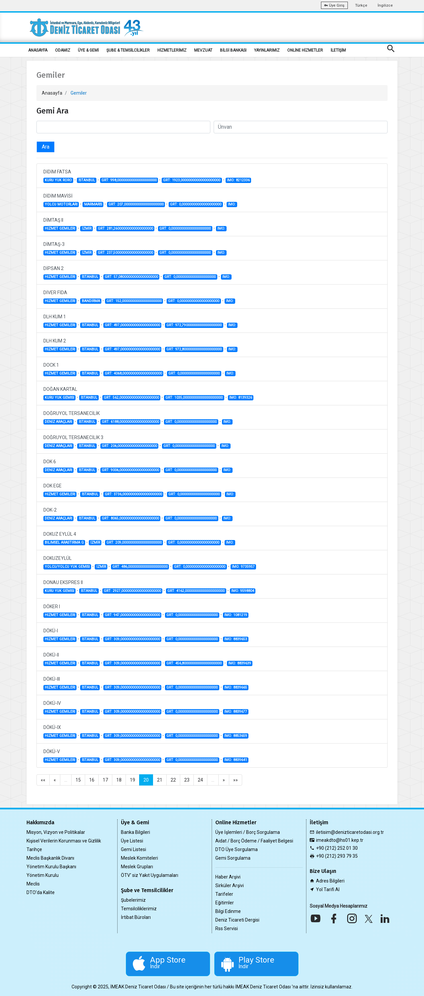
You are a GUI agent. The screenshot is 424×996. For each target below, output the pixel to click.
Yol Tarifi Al (328, 889)
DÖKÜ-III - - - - (145, 683)
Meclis (33, 883)
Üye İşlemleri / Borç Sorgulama (247, 832)
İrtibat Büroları (136, 917)
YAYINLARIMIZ (267, 50)
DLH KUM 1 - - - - (140, 321)
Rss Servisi (226, 928)
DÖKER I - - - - (145, 611)
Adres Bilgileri (330, 880)
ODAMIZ (62, 50)
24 (200, 780)
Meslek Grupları (137, 866)
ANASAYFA (37, 50)
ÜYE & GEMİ (88, 50)
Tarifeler (224, 894)
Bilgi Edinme (228, 911)
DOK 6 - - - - (138, 466)
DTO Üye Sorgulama (236, 849)
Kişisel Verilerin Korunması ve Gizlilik (63, 840)
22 (173, 780)
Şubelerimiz (133, 900)
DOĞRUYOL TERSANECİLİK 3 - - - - (137, 442)
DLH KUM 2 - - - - (140, 345)
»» (235, 780)
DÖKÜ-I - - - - (145, 635)
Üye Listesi (132, 840)
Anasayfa (52, 93)
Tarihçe (34, 849)
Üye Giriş (334, 5)
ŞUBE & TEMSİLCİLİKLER (128, 50)
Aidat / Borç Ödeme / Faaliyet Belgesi (254, 840)
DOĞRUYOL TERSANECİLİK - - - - (138, 418)
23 (186, 780)
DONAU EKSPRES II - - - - (149, 587)
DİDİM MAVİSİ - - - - (140, 200)
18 (119, 780)
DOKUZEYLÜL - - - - (149, 562)
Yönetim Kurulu (42, 875)
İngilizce (385, 5)
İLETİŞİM (338, 50)
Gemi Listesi (133, 849)
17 (105, 780)
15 (78, 780)
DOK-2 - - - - (138, 514)
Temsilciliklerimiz (139, 908)
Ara (45, 147)
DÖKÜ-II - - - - (147, 659)
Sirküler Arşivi (229, 885)
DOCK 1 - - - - (139, 369)
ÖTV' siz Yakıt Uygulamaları (149, 875)
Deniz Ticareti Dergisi (237, 920)
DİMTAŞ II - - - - (135, 224)
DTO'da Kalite (40, 892)
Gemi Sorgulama (232, 858)
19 (132, 780)
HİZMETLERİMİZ (171, 50)
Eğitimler (224, 902)
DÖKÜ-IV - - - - (145, 707)
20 (146, 780)
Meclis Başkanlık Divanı (50, 858)
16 (91, 780)
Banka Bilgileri (135, 832)
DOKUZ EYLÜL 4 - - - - (139, 538)
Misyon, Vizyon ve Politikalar (55, 832)
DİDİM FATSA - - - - (147, 176)
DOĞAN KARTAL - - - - (148, 393)
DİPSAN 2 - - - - (137, 273)
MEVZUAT (203, 50)
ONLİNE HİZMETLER (305, 50)
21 (159, 780)
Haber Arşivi (227, 877)
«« (43, 780)
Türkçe (361, 5)
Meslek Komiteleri (139, 858)
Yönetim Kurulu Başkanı (51, 866)
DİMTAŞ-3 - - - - (135, 248)
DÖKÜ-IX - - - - (145, 732)
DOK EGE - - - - (139, 490)
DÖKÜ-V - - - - (145, 756)
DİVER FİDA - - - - (139, 297)
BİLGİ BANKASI (233, 50)
